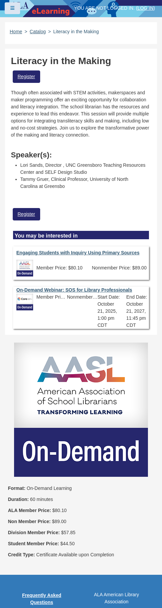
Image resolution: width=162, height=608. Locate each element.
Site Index (41, 548)
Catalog (38, 31)
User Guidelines (42, 536)
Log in (145, 8)
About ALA (41, 583)
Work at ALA (42, 571)
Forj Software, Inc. (87, 592)
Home (16, 31)
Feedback (42, 559)
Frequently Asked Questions (41, 497)
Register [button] (26, 76)
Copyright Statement (42, 512)
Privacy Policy (42, 524)
